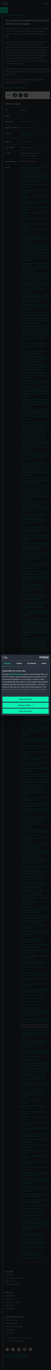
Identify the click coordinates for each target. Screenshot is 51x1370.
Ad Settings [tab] (31, 663)
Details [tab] (19, 663)
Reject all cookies (25, 711)
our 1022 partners (16, 674)
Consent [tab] (7, 663)
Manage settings (25, 705)
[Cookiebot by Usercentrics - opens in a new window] (39, 657)
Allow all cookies (25, 699)
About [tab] (44, 663)
